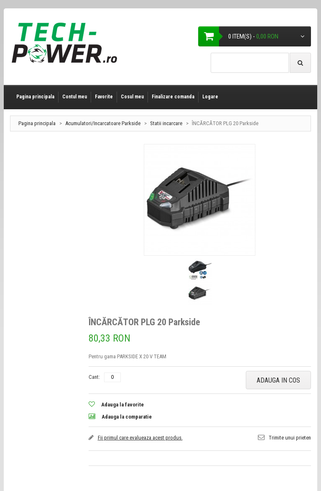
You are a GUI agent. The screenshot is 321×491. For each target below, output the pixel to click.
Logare (210, 97)
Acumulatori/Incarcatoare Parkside (102, 123)
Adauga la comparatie (127, 417)
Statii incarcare (166, 123)
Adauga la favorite (122, 404)
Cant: (94, 377)
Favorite (104, 97)
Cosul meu (132, 97)
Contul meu (74, 97)
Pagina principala (35, 97)
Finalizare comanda (173, 97)
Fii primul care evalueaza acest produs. (140, 437)
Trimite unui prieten (290, 437)
